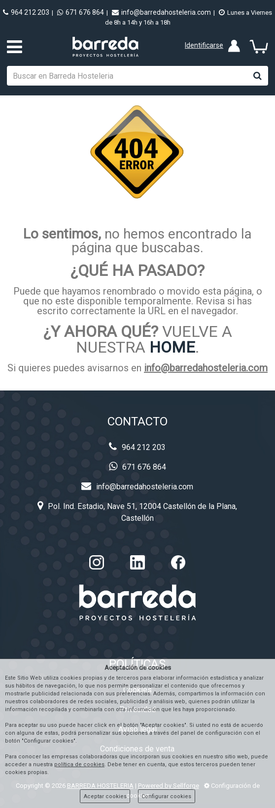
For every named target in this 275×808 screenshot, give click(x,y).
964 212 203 (26, 12)
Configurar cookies (166, 796)
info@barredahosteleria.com (161, 12)
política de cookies (79, 764)
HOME (172, 347)
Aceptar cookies (105, 796)
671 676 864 (80, 12)
